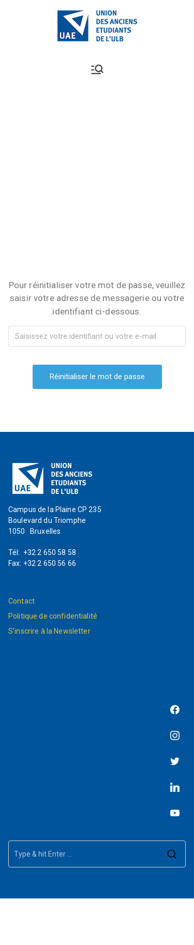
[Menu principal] (97, 69)
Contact (21, 601)
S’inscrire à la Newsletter (49, 631)
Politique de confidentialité (52, 616)
